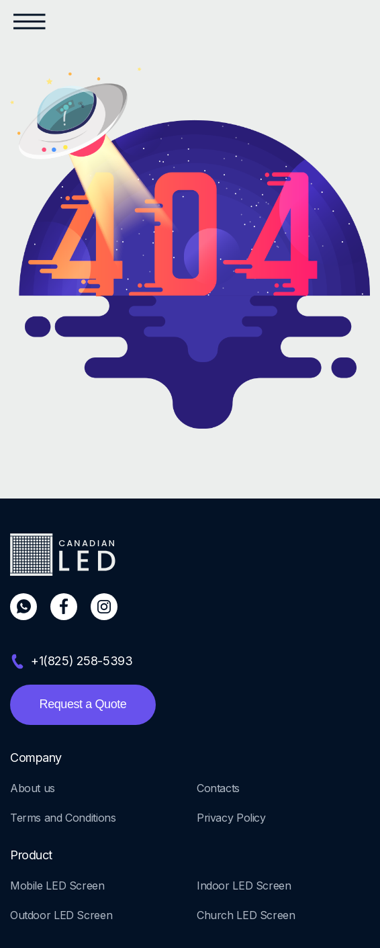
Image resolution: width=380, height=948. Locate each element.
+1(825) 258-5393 (81, 661)
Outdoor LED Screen (61, 915)
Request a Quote (83, 704)
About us (32, 788)
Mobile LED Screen (57, 885)
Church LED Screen (246, 915)
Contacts (218, 788)
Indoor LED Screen (244, 885)
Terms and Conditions (62, 817)
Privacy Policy (231, 817)
